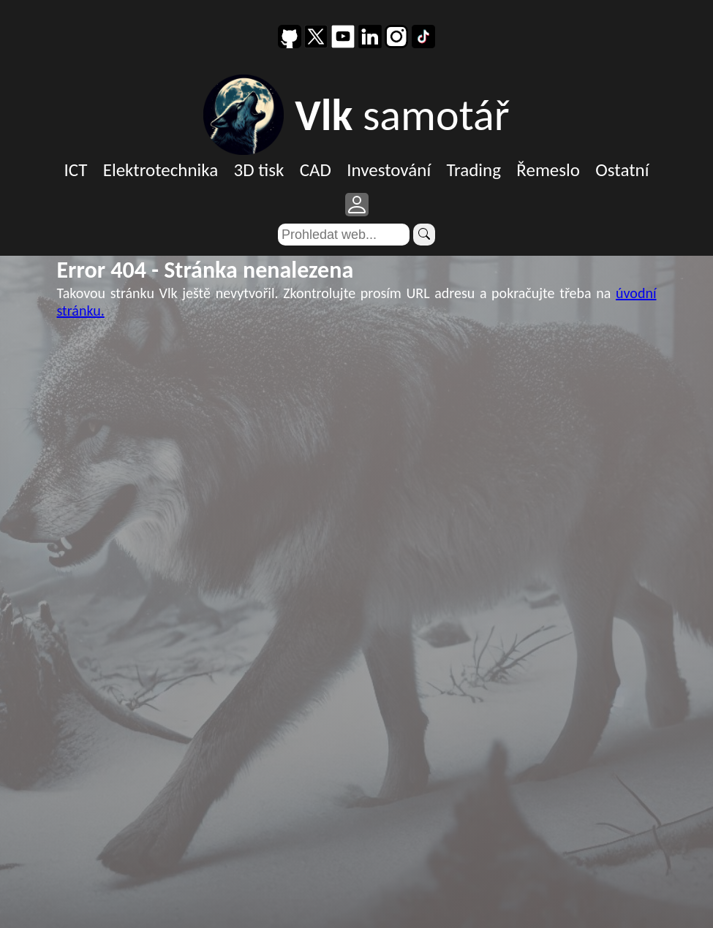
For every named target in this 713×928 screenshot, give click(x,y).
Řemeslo (548, 170)
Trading (473, 170)
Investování (389, 170)
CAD (315, 170)
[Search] (344, 235)
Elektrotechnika (161, 170)
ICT (76, 170)
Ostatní (622, 170)
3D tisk (259, 170)
